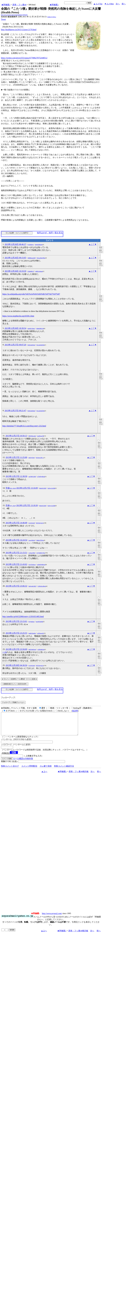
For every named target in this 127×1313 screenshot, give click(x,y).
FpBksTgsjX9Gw (51, 17)
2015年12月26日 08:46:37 (15, 244)
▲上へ (44, 776)
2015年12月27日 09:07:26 (15, 345)
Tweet (3, 19)
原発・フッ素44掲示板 (79, 776)
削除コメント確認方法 (64, 770)
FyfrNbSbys (31, 244)
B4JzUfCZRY (42, 488)
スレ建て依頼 (46, 770)
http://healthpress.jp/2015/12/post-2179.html (18, 30)
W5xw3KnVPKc (41, 258)
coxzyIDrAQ (32, 540)
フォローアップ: (8, 697)
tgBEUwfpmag (39, 271)
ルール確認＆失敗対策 (23, 763)
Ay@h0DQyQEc (40, 553)
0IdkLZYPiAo (40, 540)
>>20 (4, 652)
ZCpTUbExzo (32, 564)
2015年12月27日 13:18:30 (27, 505)
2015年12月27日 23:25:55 (16, 633)
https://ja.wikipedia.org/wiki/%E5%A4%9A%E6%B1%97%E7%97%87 (31, 294)
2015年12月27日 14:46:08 (16, 523)
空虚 (11, 488)
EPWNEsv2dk (32, 436)
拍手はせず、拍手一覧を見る (50, 233)
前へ (124, 4)
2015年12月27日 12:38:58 (16, 476)
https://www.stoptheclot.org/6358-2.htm (18, 316)
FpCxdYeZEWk (40, 345)
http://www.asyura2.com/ (52, 918)
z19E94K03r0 (40, 649)
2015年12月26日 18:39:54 (15, 328)
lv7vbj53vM (32, 523)
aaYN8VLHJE (32, 476)
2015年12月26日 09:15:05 (15, 258)
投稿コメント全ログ (10, 770)
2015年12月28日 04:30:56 (16, 665)
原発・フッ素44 (19, 5)
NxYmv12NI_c (40, 457)
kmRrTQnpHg (32, 633)
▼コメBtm (109, 4)
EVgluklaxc (32, 621)
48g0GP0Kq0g (38, 244)
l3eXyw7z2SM (51, 488)
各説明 (75, 711)
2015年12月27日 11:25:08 (16, 457)
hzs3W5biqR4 (39, 621)
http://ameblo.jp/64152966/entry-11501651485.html (23, 616)
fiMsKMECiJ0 (40, 328)
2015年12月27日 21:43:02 (16, 564)
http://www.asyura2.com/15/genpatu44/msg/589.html (14, 14)
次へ (118, 4)
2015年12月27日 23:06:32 (16, 586)
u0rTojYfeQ (32, 457)
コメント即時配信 (29, 770)
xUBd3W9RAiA (41, 564)
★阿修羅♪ (5, 5)
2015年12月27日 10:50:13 (16, 436)
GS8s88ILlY (31, 271)
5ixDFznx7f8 (40, 436)
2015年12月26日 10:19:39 (15, 271)
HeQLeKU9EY (32, 586)
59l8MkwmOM (31, 258)
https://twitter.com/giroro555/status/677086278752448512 (24, 58)
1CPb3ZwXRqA (42, 586)
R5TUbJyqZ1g (40, 523)
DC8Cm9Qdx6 (31, 345)
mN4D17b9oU (31, 328)
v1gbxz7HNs (32, 553)
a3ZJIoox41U (40, 633)
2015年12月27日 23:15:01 (16, 621)
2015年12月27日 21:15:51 (16, 553)
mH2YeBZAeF (32, 649)
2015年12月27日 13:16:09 (27, 488)
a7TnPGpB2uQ (41, 476)
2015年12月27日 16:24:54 (16, 540)
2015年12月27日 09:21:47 (15, 410)
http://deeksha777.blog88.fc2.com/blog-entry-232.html (24, 426)
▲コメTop (97, 4)
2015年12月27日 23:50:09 (16, 649)
